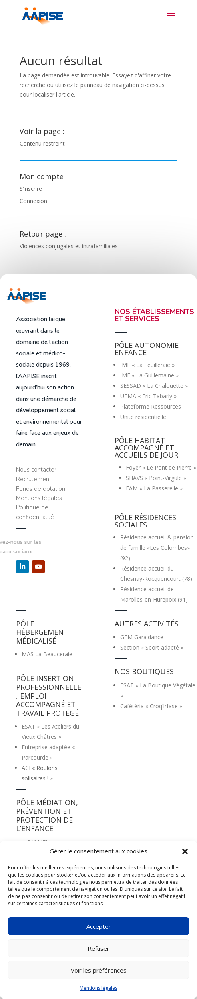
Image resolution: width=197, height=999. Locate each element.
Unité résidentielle (143, 417)
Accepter (98, 926)
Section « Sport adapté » (151, 647)
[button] (185, 851)
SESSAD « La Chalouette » (154, 385)
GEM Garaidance (141, 637)
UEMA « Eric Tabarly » (148, 396)
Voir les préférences (99, 970)
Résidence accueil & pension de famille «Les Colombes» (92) (157, 547)
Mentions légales (98, 988)
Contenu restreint (42, 143)
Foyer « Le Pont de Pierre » (161, 467)
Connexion (33, 201)
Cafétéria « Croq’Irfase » (151, 706)
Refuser (98, 948)
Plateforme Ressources (150, 406)
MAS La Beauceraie (47, 654)
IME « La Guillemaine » (149, 375)
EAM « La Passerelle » (154, 488)
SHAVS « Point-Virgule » (156, 478)
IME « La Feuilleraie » (147, 365)
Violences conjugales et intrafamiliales (69, 246)
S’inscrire (31, 188)
